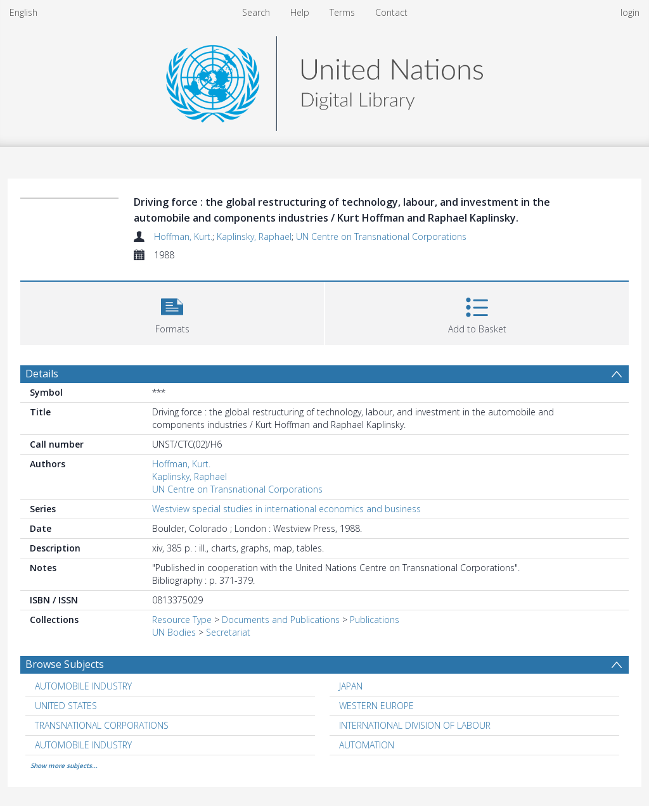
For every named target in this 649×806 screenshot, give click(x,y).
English (23, 12)
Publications (374, 620)
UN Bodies (174, 632)
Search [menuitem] (256, 12)
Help (299, 12)
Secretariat (228, 632)
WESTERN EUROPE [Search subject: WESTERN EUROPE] (376, 706)
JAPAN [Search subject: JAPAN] (351, 686)
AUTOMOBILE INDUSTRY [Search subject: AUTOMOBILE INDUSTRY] (83, 686)
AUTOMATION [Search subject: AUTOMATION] (366, 745)
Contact (391, 12)
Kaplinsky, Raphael (254, 236)
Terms (342, 12)
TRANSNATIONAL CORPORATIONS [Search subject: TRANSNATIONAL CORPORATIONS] (102, 725)
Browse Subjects (64, 664)
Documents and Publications (281, 620)
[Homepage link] (324, 80)
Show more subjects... (64, 765)
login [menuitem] (629, 12)
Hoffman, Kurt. (183, 236)
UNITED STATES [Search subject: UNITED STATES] (66, 706)
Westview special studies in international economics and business (286, 509)
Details (41, 374)
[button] (172, 312)
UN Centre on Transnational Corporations (381, 236)
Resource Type (182, 620)
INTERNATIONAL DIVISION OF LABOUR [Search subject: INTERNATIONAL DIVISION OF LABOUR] (415, 725)
